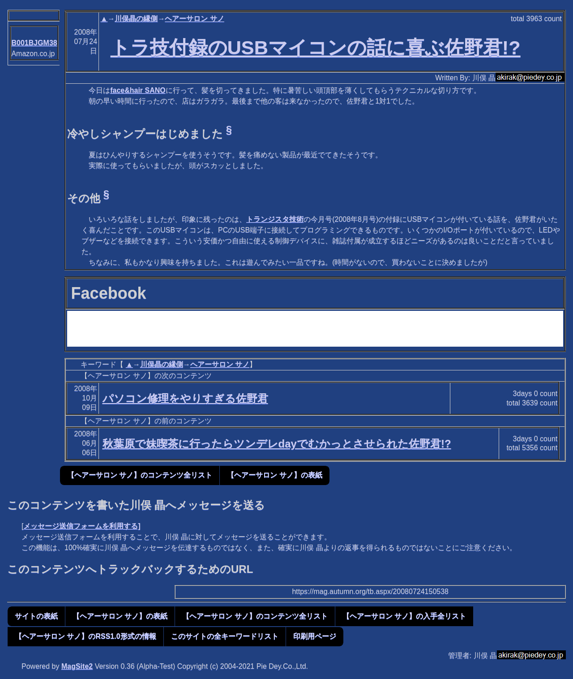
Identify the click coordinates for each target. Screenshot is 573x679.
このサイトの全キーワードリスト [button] (224, 636)
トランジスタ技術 (275, 219)
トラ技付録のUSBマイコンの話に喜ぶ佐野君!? (316, 47)
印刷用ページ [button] (314, 636)
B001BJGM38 (34, 43)
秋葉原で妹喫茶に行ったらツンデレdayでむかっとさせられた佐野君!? (277, 444)
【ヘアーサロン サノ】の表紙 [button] (274, 475)
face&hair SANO (138, 90)
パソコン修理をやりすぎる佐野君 (185, 398)
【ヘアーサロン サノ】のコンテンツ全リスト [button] (139, 475)
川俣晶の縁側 (136, 18)
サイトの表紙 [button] (36, 616)
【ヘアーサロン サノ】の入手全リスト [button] (404, 616)
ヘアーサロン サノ (194, 18)
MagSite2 (77, 666)
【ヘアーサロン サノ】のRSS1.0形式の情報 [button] (85, 636)
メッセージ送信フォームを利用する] (81, 526)
